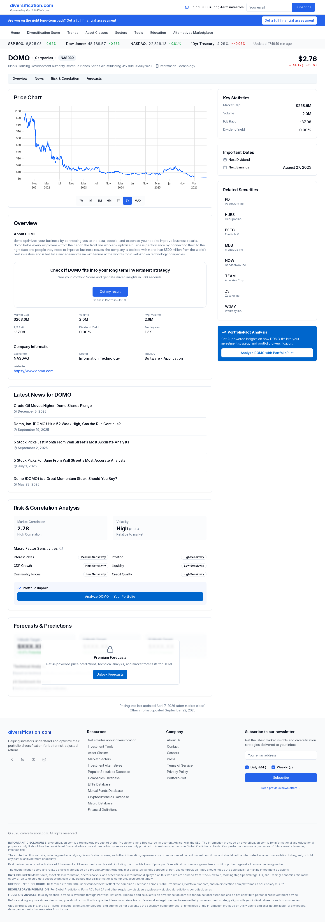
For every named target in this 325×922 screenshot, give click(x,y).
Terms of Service (180, 765)
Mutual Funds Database (105, 791)
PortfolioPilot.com (196, 884)
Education (158, 32)
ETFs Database (99, 784)
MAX (138, 200)
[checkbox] (247, 767)
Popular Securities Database (109, 772)
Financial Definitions (102, 809)
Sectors (121, 32)
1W (81, 200)
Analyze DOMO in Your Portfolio (110, 596)
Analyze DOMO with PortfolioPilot (267, 353)
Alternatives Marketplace (193, 32)
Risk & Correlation (65, 78)
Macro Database (100, 803)
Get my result (110, 291)
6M (109, 200)
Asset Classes (97, 32)
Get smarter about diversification (112, 740)
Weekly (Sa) (286, 767)
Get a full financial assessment (289, 20)
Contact (173, 746)
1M (90, 200)
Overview (20, 78)
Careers (173, 753)
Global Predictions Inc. (23, 905)
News (39, 78)
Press (171, 759)
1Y (118, 200)
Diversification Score (43, 32)
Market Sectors (99, 759)
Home (15, 32)
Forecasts (94, 78)
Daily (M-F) (258, 767)
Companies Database (104, 778)
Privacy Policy (177, 772)
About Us (174, 740)
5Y (127, 200)
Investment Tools (100, 746)
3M (100, 200)
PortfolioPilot (176, 778)
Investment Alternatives (105, 765)
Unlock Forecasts (110, 674)
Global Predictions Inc (124, 842)
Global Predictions (199, 846)
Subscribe (303, 7)
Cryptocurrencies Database (108, 797)
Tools (138, 32)
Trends (72, 32)
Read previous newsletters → (281, 788)
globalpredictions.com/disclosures (188, 889)
